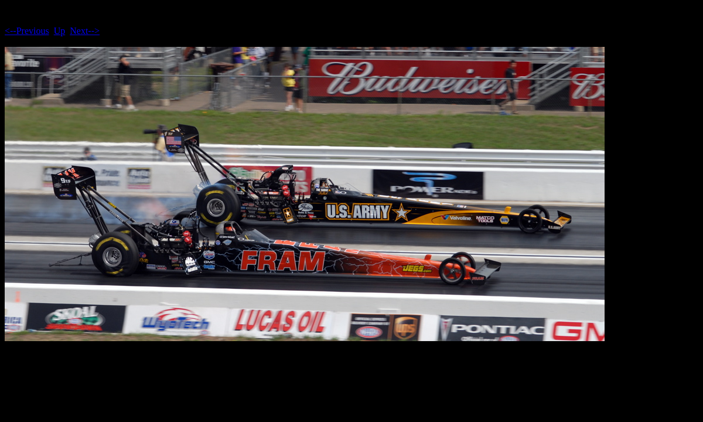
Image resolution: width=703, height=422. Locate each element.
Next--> (85, 31)
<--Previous (27, 31)
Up (60, 31)
